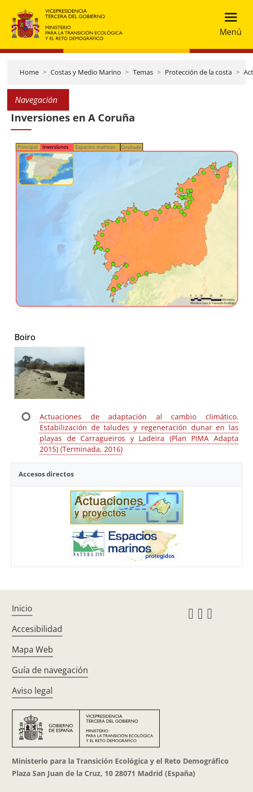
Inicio (22, 608)
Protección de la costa (198, 72)
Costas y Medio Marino (85, 72)
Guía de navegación (50, 670)
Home (29, 72)
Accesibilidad (37, 629)
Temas (143, 72)
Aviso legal (32, 690)
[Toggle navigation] (227, 24)
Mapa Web (32, 649)
